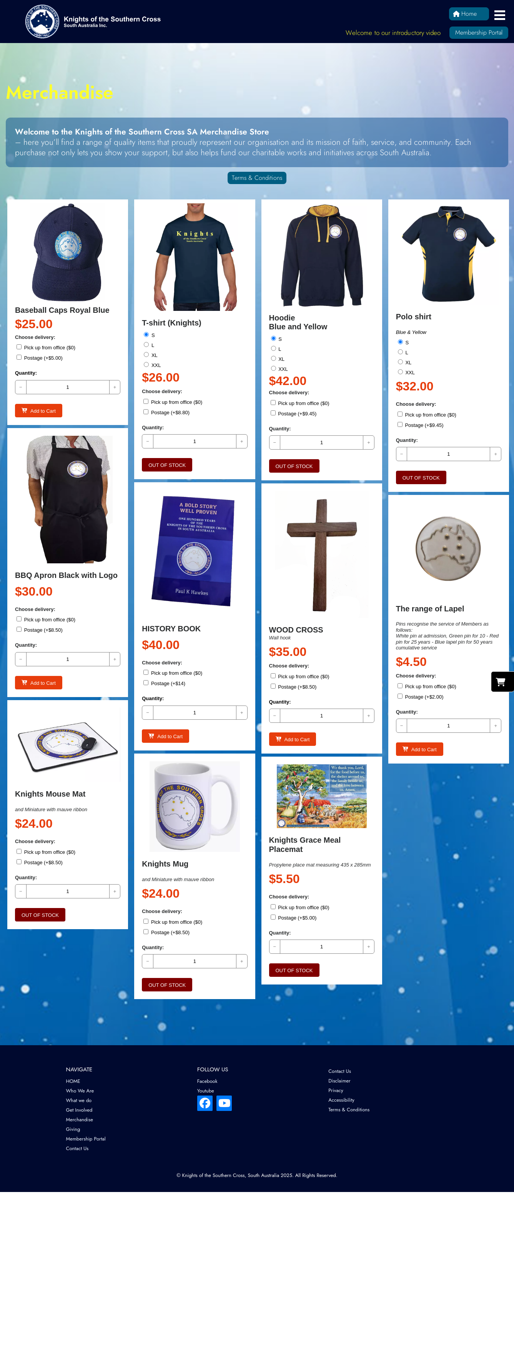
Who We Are (80, 1090)
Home (465, 13)
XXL (152, 365)
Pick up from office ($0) (46, 347)
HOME (73, 1081)
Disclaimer (339, 1080)
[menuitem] (126, 1081)
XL (151, 355)
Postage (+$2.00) (421, 680)
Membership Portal (478, 32)
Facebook (207, 1081)
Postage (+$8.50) (40, 617)
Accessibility (341, 1100)
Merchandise (79, 1119)
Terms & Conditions (257, 177)
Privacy (335, 1090)
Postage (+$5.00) (40, 358)
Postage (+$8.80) (167, 412)
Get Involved (79, 1110)
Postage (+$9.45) (294, 413)
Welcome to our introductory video (393, 33)
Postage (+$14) (165, 663)
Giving (73, 1129)
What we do (79, 1100)
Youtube (205, 1090)
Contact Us (77, 1148)
